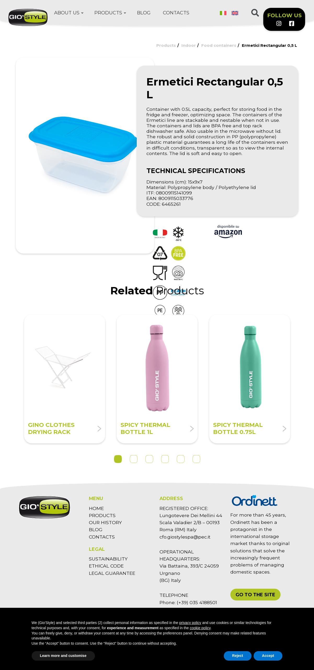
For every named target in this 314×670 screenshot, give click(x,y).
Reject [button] (237, 656)
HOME (96, 508)
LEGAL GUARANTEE (112, 573)
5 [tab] (181, 459)
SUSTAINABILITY (108, 559)
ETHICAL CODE (106, 566)
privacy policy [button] (190, 623)
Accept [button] (268, 656)
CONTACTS (102, 537)
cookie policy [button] (200, 628)
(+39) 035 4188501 (197, 602)
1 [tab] (118, 459)
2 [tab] (134, 459)
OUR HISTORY (105, 522)
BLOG (95, 529)
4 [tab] (165, 459)
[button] (255, 594)
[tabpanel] (64, 379)
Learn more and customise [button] (63, 656)
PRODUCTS (102, 515)
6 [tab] (196, 459)
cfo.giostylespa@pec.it (184, 537)
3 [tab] (149, 459)
